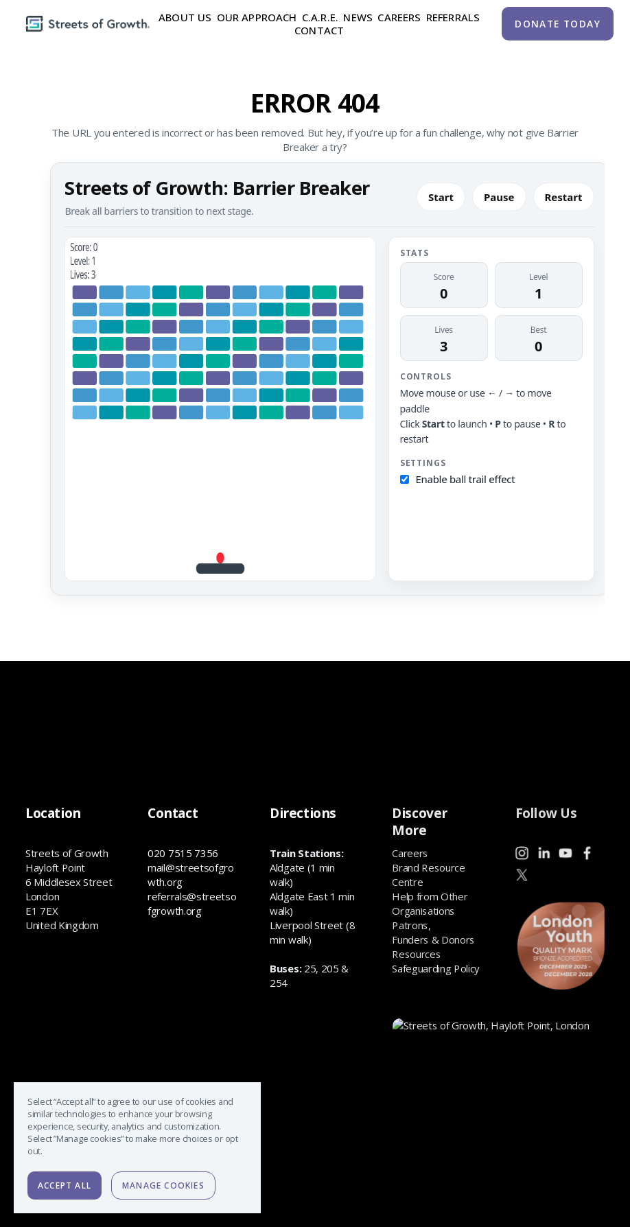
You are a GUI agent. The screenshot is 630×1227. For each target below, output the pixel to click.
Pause (499, 197)
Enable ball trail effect (465, 479)
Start (441, 197)
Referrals (453, 17)
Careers (399, 17)
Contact (319, 31)
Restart (564, 197)
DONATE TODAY (557, 23)
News (358, 17)
